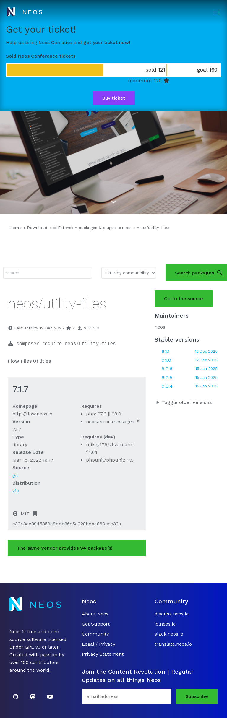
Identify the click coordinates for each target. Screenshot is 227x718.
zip (15, 490)
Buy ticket (113, 98)
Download (37, 227)
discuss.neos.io (172, 614)
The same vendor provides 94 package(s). (65, 548)
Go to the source (183, 298)
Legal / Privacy (98, 644)
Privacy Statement (103, 654)
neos (127, 227)
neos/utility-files (153, 227)
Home (15, 227)
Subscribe (197, 696)
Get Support (96, 624)
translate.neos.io (173, 644)
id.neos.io (165, 624)
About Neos (95, 614)
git (15, 475)
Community (95, 634)
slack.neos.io (169, 634)
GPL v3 (32, 647)
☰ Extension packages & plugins (85, 227)
